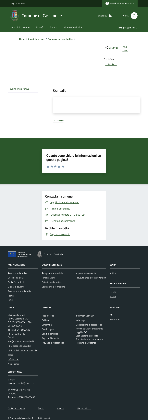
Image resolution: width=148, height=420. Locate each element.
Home (22, 39)
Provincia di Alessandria (53, 342)
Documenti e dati (16, 277)
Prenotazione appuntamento (89, 339)
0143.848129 (23, 329)
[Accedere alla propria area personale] (120, 3)
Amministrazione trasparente (89, 328)
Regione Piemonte (17, 3)
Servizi (53, 27)
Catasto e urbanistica (52, 282)
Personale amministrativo (60, 39)
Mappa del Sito (84, 408)
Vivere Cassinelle (73, 27)
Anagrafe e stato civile (52, 273)
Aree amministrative (17, 273)
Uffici (10, 300)
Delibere (45, 320)
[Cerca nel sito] (133, 15)
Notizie (113, 273)
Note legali (81, 320)
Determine (47, 324)
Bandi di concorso (50, 333)
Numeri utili (13, 364)
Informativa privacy (85, 315)
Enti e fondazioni (16, 282)
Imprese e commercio (86, 273)
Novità (39, 27)
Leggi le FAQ (81, 332)
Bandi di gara (48, 329)
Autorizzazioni (48, 277)
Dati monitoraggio (16, 408)
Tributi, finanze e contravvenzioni (91, 280)
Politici (11, 295)
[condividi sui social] (111, 47)
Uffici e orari (13, 359)
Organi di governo (16, 286)
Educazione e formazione (53, 286)
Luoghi (113, 292)
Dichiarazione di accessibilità (89, 324)
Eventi (113, 296)
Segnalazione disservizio (87, 335)
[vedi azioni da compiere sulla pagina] (123, 48)
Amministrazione (20, 27)
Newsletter (115, 319)
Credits (60, 408)
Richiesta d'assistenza (86, 342)
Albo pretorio (48, 315)
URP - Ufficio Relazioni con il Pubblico (22, 353)
